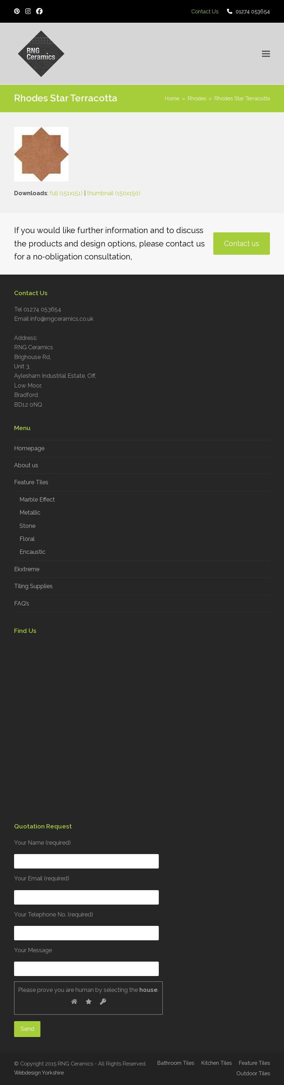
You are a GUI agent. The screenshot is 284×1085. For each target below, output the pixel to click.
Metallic (29, 512)
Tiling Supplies (33, 586)
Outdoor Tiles (253, 1073)
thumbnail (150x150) (113, 193)
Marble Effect (37, 499)
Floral (27, 538)
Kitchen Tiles (216, 1063)
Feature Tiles (31, 482)
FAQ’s (21, 603)
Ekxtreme (26, 569)
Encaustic (32, 551)
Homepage (29, 448)
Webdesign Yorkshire (39, 1072)
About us (26, 465)
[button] (266, 54)
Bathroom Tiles (175, 1063)
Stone (27, 525)
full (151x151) (66, 193)
